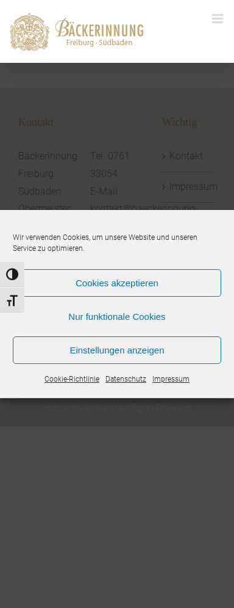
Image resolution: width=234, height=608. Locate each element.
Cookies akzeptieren (117, 283)
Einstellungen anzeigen (116, 350)
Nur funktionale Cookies (116, 316)
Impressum (171, 379)
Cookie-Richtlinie (71, 379)
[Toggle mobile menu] (218, 18)
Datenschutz (125, 379)
